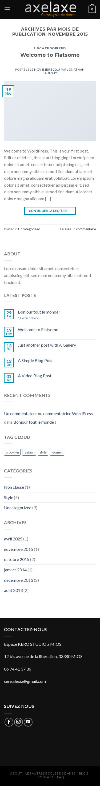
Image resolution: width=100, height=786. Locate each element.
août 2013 (13, 590)
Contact (45, 777)
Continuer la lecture (50, 210)
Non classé (14, 487)
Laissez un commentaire (78, 229)
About (16, 773)
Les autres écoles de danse (50, 773)
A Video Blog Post (34, 375)
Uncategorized (50, 48)
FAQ (60, 777)
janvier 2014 (15, 569)
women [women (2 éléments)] (57, 452)
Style (8, 497)
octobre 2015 (16, 559)
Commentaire (28, 318)
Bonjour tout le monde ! (39, 311)
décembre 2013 (18, 580)
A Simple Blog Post (35, 360)
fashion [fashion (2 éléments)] (29, 452)
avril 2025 (13, 538)
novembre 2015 (18, 549)
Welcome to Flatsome (50, 55)
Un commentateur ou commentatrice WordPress (48, 413)
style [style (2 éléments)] (43, 452)
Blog (84, 773)
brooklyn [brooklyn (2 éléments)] (12, 452)
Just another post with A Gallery (47, 344)
